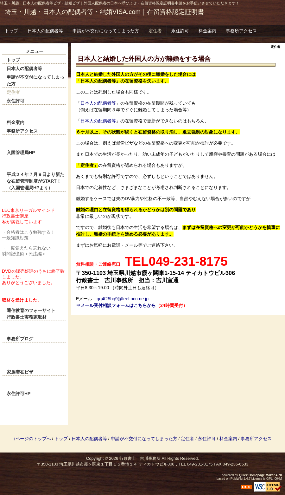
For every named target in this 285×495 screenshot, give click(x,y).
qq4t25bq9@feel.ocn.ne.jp (123, 298)
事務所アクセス (241, 30)
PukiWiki (237, 478)
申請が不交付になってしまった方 (106, 30)
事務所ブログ (20, 338)
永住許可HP (18, 393)
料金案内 (207, 30)
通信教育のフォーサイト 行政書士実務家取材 (36, 314)
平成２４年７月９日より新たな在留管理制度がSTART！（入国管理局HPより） (35, 181)
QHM (278, 478)
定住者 (155, 30)
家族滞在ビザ (20, 372)
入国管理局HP (21, 152)
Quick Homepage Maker (257, 475)
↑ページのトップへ (32, 438)
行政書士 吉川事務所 (140, 458)
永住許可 (180, 30)
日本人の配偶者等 (45, 30)
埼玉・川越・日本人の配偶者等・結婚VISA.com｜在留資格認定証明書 (104, 11)
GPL (269, 478)
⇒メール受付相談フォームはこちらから (116, 305)
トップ (11, 30)
